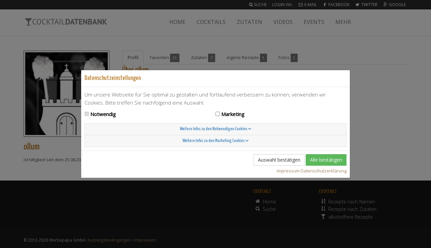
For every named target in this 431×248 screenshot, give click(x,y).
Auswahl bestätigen (279, 160)
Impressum (288, 171)
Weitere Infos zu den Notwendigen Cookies (215, 129)
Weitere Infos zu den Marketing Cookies (215, 141)
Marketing (232, 114)
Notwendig (103, 114)
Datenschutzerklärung (323, 171)
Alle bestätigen (326, 160)
